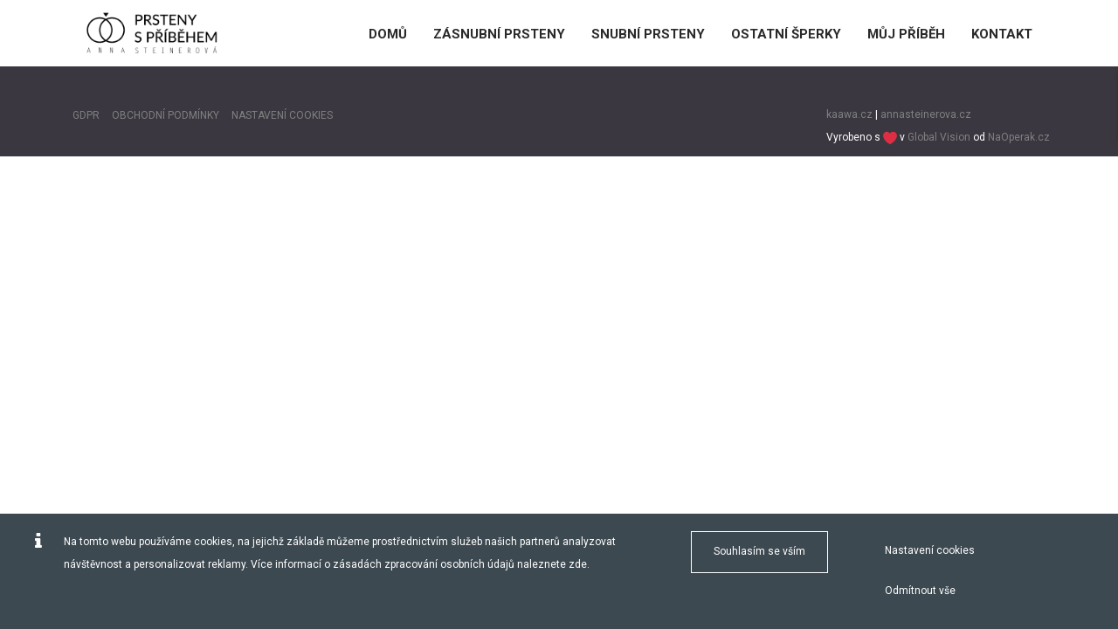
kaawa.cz (849, 114)
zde (578, 564)
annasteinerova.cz (925, 114)
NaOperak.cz (1019, 137)
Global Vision (939, 137)
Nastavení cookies (930, 550)
